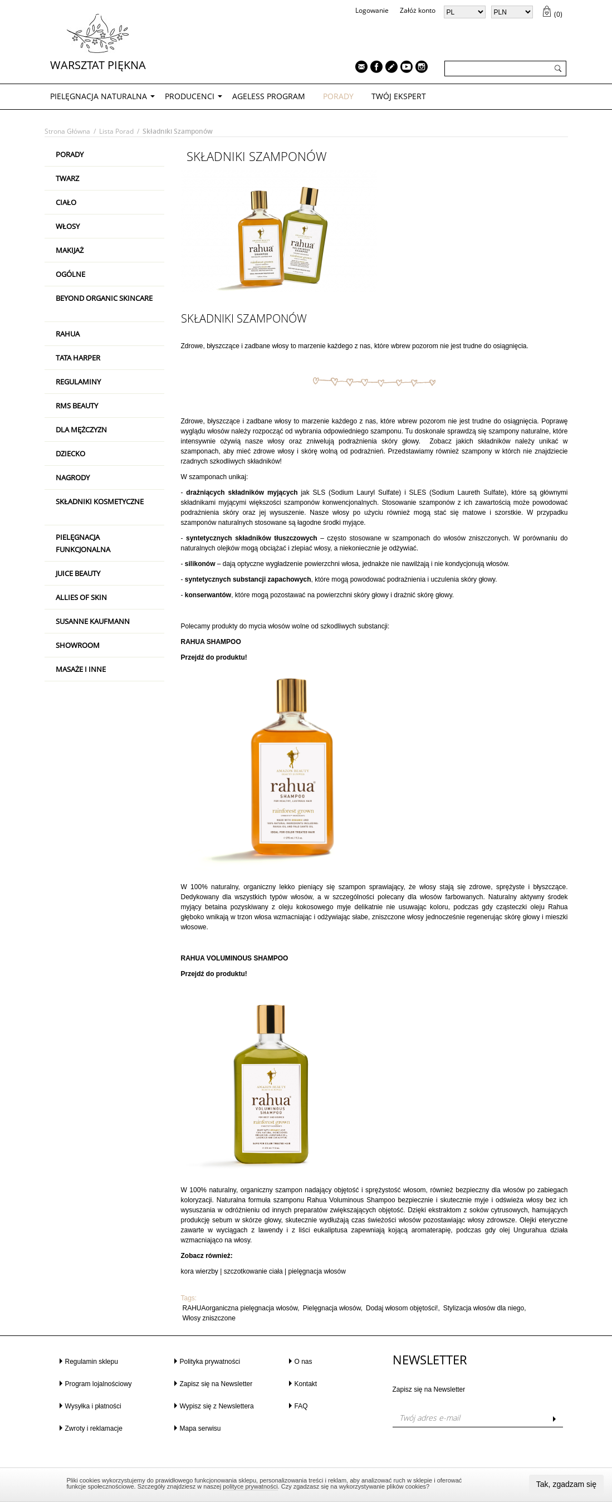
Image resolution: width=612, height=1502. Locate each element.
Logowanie (372, 10)
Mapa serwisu (200, 1428)
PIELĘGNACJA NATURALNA (98, 96)
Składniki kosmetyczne (100, 501)
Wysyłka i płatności (93, 1406)
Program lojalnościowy (98, 1384)
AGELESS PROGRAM (268, 96)
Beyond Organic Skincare (104, 298)
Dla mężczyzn (81, 430)
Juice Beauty (78, 573)
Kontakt (306, 1384)
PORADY (338, 96)
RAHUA (68, 334)
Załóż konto (417, 10)
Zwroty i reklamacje (94, 1428)
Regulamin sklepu (91, 1362)
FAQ (301, 1406)
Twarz (67, 178)
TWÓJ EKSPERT (398, 96)
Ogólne (70, 274)
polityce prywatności (250, 1486)
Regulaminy (78, 382)
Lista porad (116, 131)
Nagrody (73, 477)
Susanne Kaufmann (93, 621)
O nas (303, 1362)
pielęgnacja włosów (317, 1271)
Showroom (78, 645)
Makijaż (70, 250)
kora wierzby (199, 1271)
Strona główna (67, 131)
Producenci (189, 96)
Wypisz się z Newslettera (217, 1406)
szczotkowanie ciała (253, 1271)
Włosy (68, 226)
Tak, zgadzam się (566, 1484)
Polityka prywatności (210, 1362)
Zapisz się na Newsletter (216, 1384)
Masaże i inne (81, 669)
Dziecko (70, 453)
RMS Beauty (77, 406)
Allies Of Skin (81, 597)
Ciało (66, 202)
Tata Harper (78, 358)
